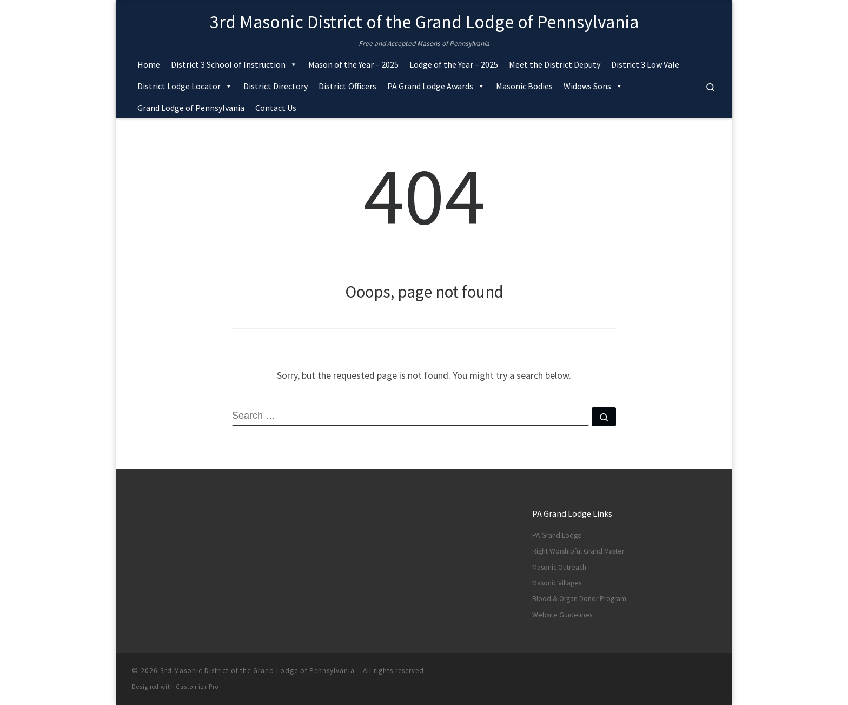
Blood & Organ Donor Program (579, 598)
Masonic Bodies (524, 86)
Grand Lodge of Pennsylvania (190, 107)
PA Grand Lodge (557, 535)
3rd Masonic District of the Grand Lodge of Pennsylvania (257, 670)
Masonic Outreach (559, 567)
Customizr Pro (197, 686)
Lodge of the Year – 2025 (453, 64)
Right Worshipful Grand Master (578, 551)
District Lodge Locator (185, 86)
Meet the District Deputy (554, 64)
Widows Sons (593, 86)
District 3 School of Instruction (234, 64)
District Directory (275, 86)
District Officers (347, 86)
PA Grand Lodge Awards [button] (436, 86)
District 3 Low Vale (645, 64)
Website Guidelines (562, 615)
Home (148, 64)
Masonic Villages (556, 583)
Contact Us (275, 107)
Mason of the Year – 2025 (353, 64)
